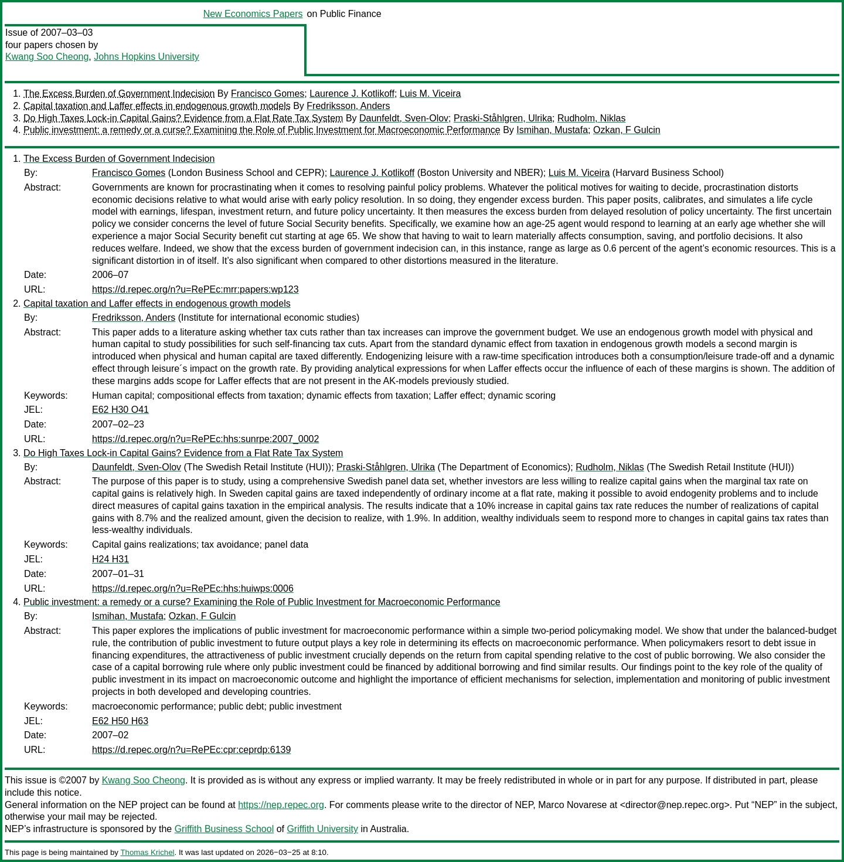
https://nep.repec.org (281, 805)
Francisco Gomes (267, 94)
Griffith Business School (224, 829)
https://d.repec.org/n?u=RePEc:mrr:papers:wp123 (195, 289)
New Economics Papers (253, 14)
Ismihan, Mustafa (552, 130)
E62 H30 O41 (120, 410)
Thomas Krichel (147, 852)
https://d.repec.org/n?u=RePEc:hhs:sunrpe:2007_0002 (205, 439)
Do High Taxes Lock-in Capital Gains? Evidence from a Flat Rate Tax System (183, 118)
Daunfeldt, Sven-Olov (403, 118)
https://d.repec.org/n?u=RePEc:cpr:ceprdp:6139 (191, 750)
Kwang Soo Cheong (47, 57)
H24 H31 (110, 559)
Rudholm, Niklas (591, 118)
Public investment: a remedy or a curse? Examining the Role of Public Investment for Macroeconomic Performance (262, 130)
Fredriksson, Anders (348, 106)
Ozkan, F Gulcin (627, 130)
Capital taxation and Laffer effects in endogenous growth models (157, 106)
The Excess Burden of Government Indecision (119, 94)
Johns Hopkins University (146, 57)
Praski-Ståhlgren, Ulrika (503, 118)
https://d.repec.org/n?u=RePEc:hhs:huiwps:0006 (193, 588)
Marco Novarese (572, 805)
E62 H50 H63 (120, 721)
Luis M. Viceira (430, 94)
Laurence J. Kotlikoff (351, 94)
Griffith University (322, 829)
